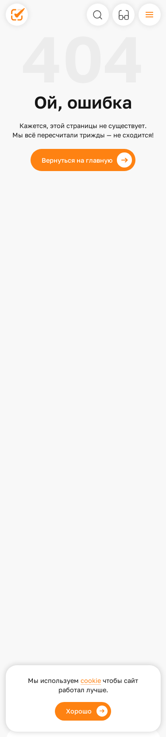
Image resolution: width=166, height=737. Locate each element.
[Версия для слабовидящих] (123, 15)
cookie (91, 680)
